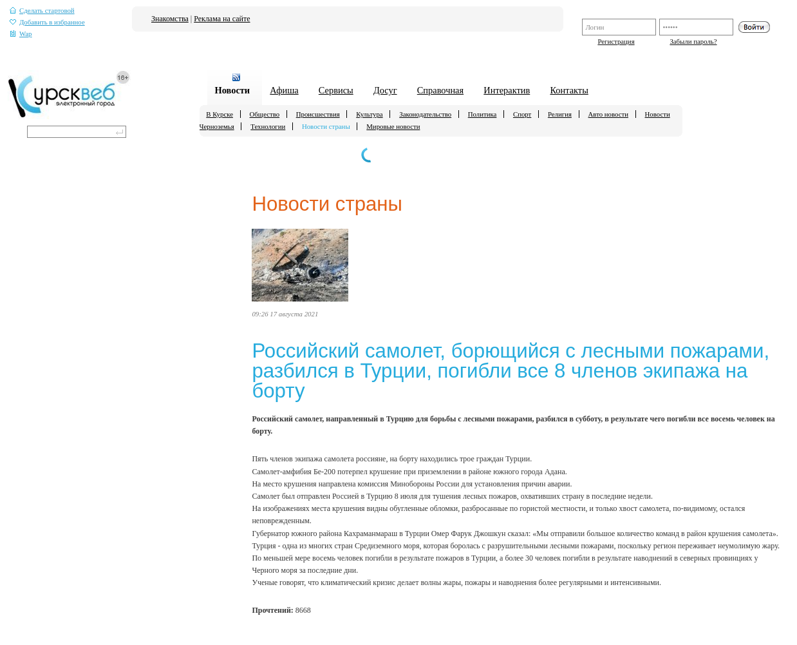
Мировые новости (393, 126)
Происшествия (318, 114)
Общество (265, 114)
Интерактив (506, 90)
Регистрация (615, 41)
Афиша (284, 90)
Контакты (569, 90)
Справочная (440, 90)
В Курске (219, 114)
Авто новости (608, 114)
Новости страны (326, 126)
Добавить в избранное (47, 22)
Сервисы (336, 90)
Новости (232, 90)
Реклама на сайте (222, 18)
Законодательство (425, 114)
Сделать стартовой (42, 10)
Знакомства (170, 18)
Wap (21, 33)
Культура (369, 114)
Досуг (385, 90)
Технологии (267, 126)
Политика (482, 114)
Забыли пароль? (693, 41)
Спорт (522, 114)
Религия (560, 114)
